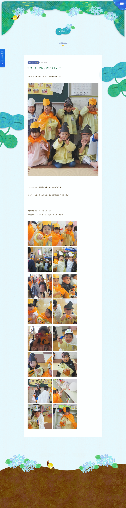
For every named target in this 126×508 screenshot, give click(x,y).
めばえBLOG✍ (63, 45)
